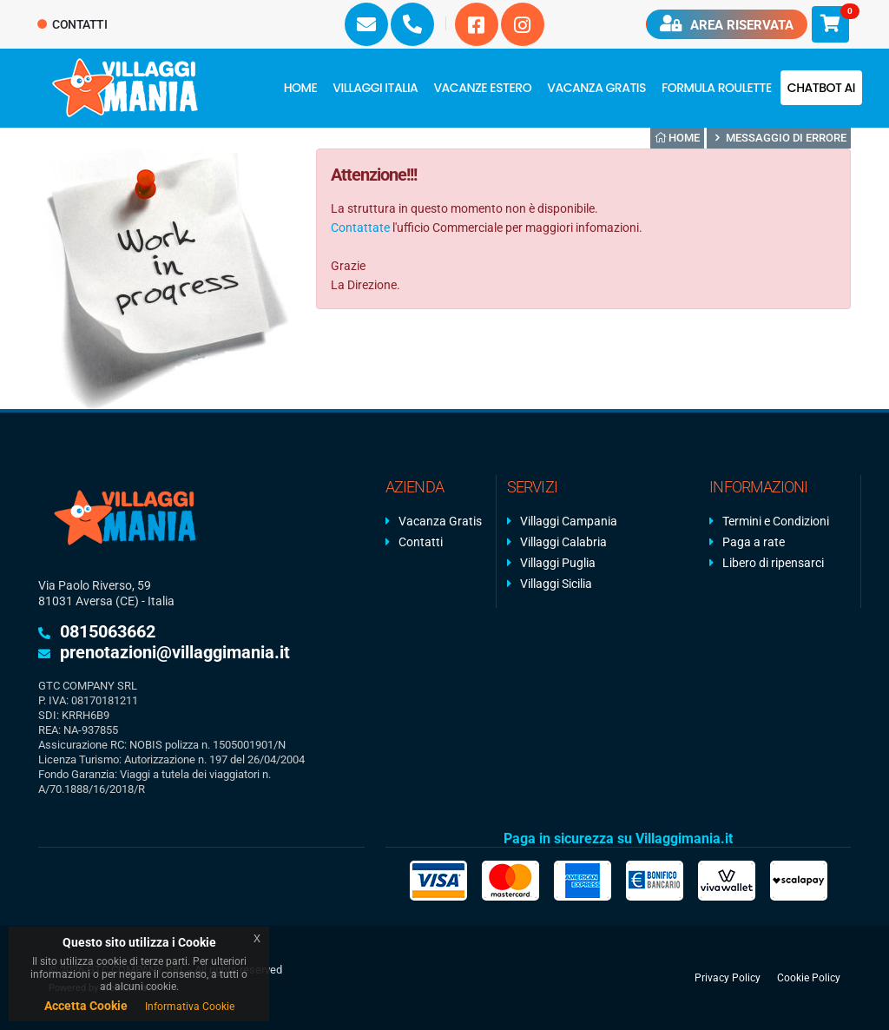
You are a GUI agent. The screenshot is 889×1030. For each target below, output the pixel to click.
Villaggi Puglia (558, 563)
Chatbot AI (821, 87)
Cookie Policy (808, 978)
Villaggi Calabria (563, 542)
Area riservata (727, 24)
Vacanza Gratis (596, 87)
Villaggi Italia (375, 87)
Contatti (72, 24)
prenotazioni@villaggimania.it (175, 652)
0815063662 (107, 631)
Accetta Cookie (86, 1006)
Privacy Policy (728, 978)
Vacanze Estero (482, 87)
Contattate (360, 227)
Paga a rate (753, 542)
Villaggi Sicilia (556, 584)
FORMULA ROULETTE (717, 87)
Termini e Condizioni (775, 521)
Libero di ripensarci (773, 563)
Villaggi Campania (568, 521)
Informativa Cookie (189, 1006)
